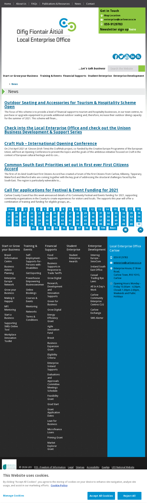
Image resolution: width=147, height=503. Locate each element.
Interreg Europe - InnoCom (96, 258)
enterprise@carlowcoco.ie (120, 19)
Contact (90, 3)
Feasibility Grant (52, 397)
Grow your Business (10, 291)
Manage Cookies (13, 497)
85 (100, 224)
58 (31, 220)
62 (62, 220)
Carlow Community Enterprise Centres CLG (97, 299)
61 (54, 220)
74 (16, 224)
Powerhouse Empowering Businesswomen (35, 281)
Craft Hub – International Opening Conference (50, 143)
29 (85, 213)
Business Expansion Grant (53, 346)
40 (31, 216)
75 (24, 224)
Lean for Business (52, 422)
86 (108, 224)
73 (8, 224)
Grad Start (53, 404)
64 (77, 220)
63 (70, 220)
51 (116, 216)
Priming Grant (55, 437)
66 (93, 220)
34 (123, 213)
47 (85, 216)
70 (123, 220)
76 (31, 224)
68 (108, 220)
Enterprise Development (129, 75)
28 (77, 213)
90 (139, 224)
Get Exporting (33, 273)
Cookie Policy (59, 487)
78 (47, 224)
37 (8, 216)
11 (84, 209)
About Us (21, 3)
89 (131, 224)
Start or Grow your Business (20, 75)
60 (47, 220)
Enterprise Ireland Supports (53, 366)
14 (107, 209)
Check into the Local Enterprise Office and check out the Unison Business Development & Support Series (67, 130)
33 (116, 213)
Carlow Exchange (96, 311)
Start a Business (9, 316)
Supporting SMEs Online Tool (11, 326)
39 (24, 216)
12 (92, 209)
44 (62, 216)
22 (31, 213)
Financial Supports (74, 75)
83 (85, 224)
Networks (31, 311)
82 (77, 224)
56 (16, 220)
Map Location (112, 15)
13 (99, 209)
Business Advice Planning (9, 270)
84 (93, 224)
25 (54, 213)
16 (122, 209)
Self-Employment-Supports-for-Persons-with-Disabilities (34, 262)
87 (116, 224)
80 (62, 224)
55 (8, 220)
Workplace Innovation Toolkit (10, 338)
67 (100, 220)
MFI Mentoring (10, 308)
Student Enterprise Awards (74, 258)
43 (54, 216)
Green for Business (52, 303)
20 (16, 213)
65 (85, 220)
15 (115, 209)
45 (70, 216)
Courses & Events (31, 300)
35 (131, 213)
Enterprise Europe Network (10, 281)
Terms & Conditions (32, 318)
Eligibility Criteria (52, 356)
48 (93, 216)
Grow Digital (54, 278)
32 (108, 213)
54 (139, 216)
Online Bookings (31, 291)
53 (131, 216)
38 (16, 216)
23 (39, 213)
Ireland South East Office (98, 268)
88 (123, 224)
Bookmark (133, 230)
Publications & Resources (56, 3)
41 (39, 216)
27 (70, 213)
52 (123, 216)
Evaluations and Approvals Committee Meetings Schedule (53, 382)
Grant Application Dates (53, 412)
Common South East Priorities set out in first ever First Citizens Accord (66, 166)
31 (100, 213)
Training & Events (51, 75)
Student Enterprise (100, 75)
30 (93, 213)
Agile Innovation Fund (53, 329)
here (132, 29)
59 (39, 220)
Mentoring (32, 306)
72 (139, 220)
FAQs (34, 3)
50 (108, 216)
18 (138, 209)
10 (76, 209)
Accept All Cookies (101, 497)
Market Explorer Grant (52, 446)
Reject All (129, 497)
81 (70, 224)
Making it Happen (9, 300)
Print (118, 230)
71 (131, 220)
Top (140, 230)
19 (8, 213)
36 (139, 213)
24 (47, 213)
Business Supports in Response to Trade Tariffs (54, 268)
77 (39, 224)
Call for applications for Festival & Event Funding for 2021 (61, 190)
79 (54, 224)
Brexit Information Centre (11, 258)
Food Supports (52, 257)
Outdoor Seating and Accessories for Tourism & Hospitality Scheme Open (70, 104)
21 (24, 213)
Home (7, 3)
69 (116, 220)
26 (62, 213)
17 (130, 209)
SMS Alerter (97, 317)
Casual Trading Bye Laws (97, 278)
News (78, 3)
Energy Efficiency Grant (52, 318)
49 (100, 216)
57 (24, 220)
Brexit (50, 337)
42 (47, 216)
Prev (11, 209)
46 (77, 216)
